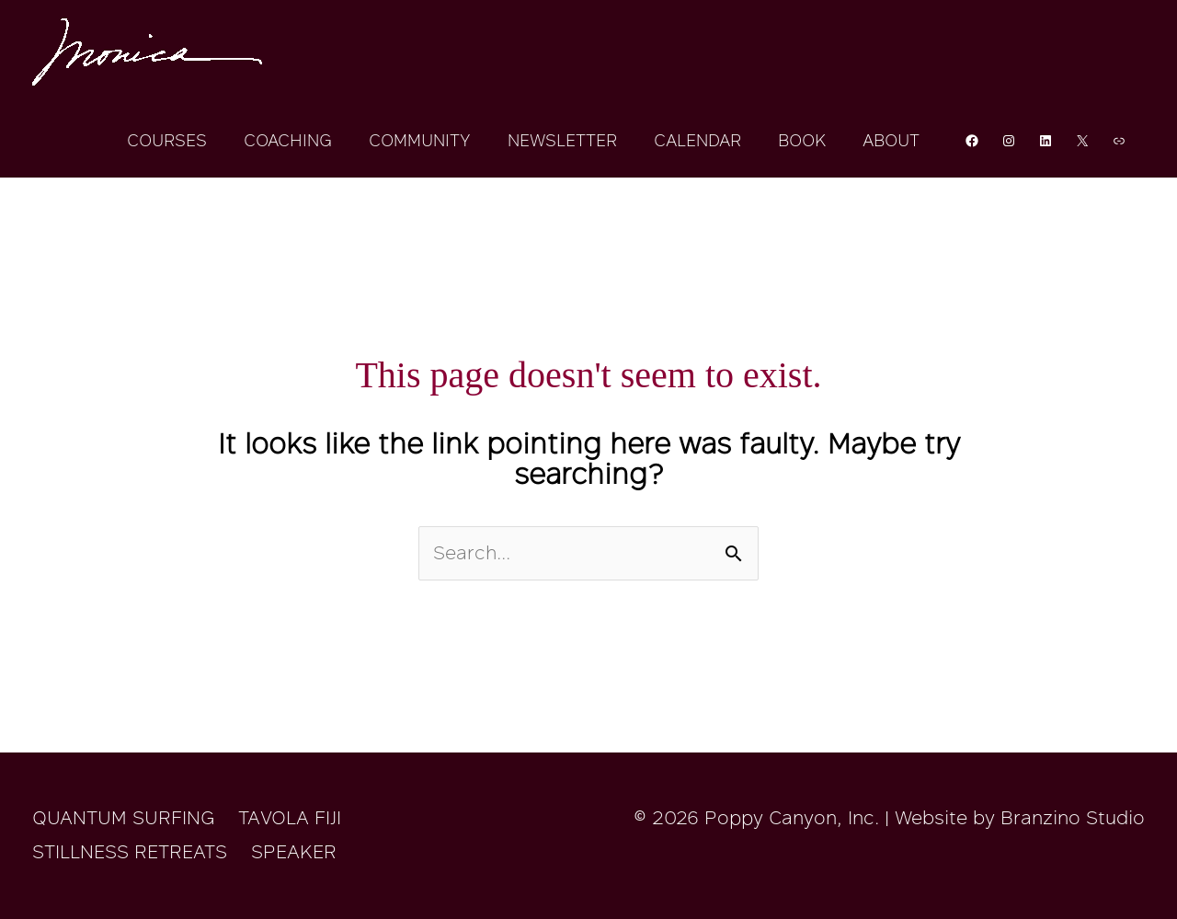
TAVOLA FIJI (289, 818)
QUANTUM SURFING (123, 818)
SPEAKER (294, 852)
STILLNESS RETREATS (129, 852)
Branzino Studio (1072, 818)
